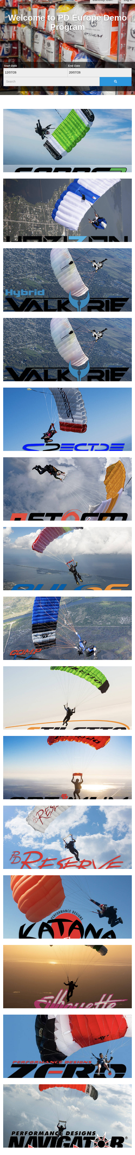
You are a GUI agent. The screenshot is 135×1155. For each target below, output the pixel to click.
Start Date (10, 65)
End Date (74, 65)
